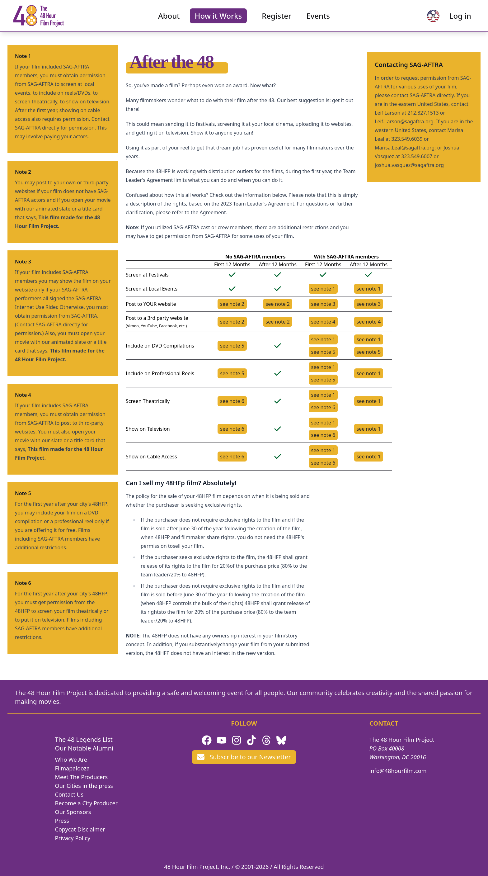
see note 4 (323, 321)
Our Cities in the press (84, 785)
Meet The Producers (81, 777)
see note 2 (232, 304)
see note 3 (323, 304)
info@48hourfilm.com (398, 770)
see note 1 (323, 288)
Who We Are (71, 759)
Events (318, 17)
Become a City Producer (86, 803)
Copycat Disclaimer (80, 829)
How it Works (218, 17)
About (169, 17)
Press (62, 820)
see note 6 (232, 401)
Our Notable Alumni (84, 748)
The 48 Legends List (84, 739)
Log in (457, 17)
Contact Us (69, 794)
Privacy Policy (73, 838)
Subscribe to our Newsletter (244, 757)
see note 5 (232, 345)
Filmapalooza (72, 768)
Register (276, 17)
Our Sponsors (73, 812)
